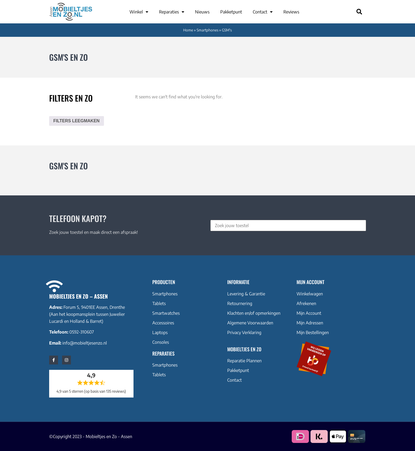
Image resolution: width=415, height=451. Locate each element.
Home (188, 30)
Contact (263, 12)
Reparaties (171, 12)
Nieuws (202, 12)
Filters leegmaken (76, 121)
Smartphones (207, 30)
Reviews (291, 12)
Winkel (138, 12)
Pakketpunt (231, 12)
